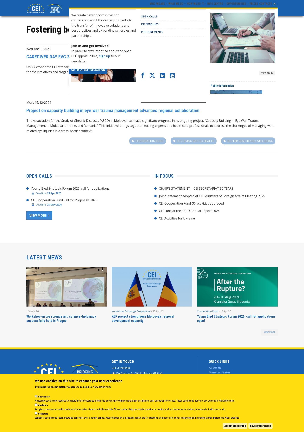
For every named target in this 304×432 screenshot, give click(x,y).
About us (215, 367)
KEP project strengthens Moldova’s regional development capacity (143, 318)
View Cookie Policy (102, 387)
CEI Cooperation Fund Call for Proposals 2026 (64, 200)
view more (269, 332)
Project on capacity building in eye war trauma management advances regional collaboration (112, 110)
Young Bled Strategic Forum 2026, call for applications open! (236, 318)
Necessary (44, 396)
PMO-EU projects (179, 82)
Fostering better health (254, 82)
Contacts (263, 8)
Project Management (261, 49)
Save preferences (260, 425)
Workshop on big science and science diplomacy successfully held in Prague (61, 318)
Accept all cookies (235, 425)
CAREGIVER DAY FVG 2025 (51, 57)
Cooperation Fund (264, 103)
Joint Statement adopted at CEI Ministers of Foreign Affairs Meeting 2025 (212, 196)
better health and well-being (250, 141)
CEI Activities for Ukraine (177, 218)
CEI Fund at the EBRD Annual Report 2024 (189, 211)
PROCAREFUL (213, 82)
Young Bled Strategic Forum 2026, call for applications (70, 188)
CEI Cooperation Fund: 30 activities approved (191, 203)
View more (38, 215)
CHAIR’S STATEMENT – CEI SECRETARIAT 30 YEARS (196, 188)
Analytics (43, 405)
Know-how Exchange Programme (131, 311)
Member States (220, 372)
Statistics (43, 413)
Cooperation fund (150, 141)
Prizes (248, 8)
